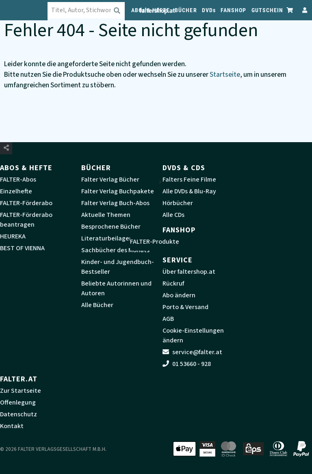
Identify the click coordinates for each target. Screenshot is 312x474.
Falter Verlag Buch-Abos (115, 203)
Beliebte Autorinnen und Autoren (116, 288)
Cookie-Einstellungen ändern (193, 335)
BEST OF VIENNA (22, 248)
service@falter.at (192, 352)
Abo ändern (178, 295)
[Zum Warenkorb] (290, 10)
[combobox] (95, 10)
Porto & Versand (185, 307)
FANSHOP (234, 10)
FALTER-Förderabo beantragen (26, 219)
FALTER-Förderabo (26, 203)
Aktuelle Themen (105, 214)
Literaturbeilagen (107, 238)
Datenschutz (18, 414)
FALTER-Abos (18, 179)
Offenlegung (18, 402)
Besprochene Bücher (111, 226)
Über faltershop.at (188, 271)
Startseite (225, 74)
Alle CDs (173, 214)
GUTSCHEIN (267, 10)
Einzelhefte (16, 191)
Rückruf (173, 283)
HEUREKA (13, 236)
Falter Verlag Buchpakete (117, 191)
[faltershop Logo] (28, 10)
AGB (168, 318)
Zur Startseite (20, 390)
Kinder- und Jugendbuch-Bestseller (117, 267)
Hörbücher (177, 203)
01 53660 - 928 (186, 363)
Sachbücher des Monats (115, 250)
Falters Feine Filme (189, 179)
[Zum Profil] (303, 10)
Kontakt (12, 426)
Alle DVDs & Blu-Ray (189, 191)
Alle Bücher (97, 305)
